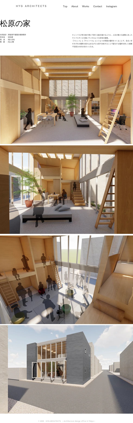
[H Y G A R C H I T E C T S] (31, 6)
